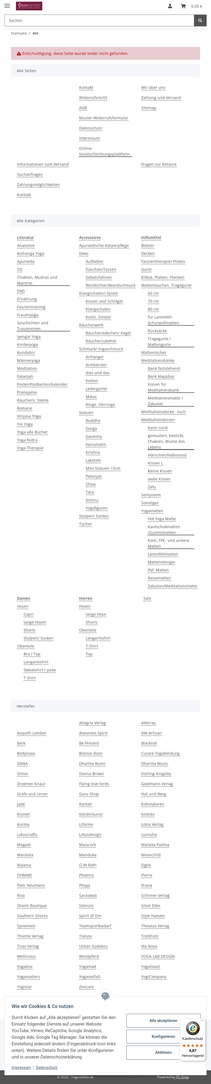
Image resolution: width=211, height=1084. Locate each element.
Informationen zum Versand (43, 164)
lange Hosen (35, 622)
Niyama (24, 865)
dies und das (98, 372)
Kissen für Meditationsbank (163, 387)
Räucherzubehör (101, 340)
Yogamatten (152, 510)
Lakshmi (93, 460)
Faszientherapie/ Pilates (163, 261)
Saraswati (88, 895)
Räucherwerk (91, 325)
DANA (22, 763)
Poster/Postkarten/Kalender (42, 384)
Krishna (93, 452)
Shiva (91, 484)
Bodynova (26, 753)
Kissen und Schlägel (104, 301)
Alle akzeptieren (161, 1020)
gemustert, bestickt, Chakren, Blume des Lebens (166, 441)
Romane (24, 408)
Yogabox (24, 966)
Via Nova (149, 946)
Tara (90, 492)
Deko (83, 253)
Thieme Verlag (30, 936)
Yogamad (87, 966)
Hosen (23, 606)
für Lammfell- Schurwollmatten (163, 319)
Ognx (146, 865)
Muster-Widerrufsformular (103, 117)
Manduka (87, 854)
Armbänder (96, 364)
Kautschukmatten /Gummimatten (164, 529)
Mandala (25, 854)
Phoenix (86, 875)
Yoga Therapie (30, 448)
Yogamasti (150, 966)
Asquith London (31, 733)
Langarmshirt (36, 662)
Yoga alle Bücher (32, 432)
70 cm (153, 301)
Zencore (86, 986)
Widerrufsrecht (93, 97)
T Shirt (30, 677)
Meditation (27, 368)
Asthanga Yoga (30, 253)
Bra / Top (32, 654)
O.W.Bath (87, 865)
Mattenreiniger (162, 562)
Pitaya (84, 885)
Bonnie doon (90, 753)
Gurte (146, 269)
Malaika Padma (155, 844)
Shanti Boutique (32, 905)
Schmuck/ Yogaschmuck (101, 348)
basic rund (158, 427)
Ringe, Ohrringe (100, 404)
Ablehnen (161, 1052)
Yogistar (24, 986)
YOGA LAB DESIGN (158, 956)
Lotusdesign (90, 834)
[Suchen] (200, 20)
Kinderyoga (27, 344)
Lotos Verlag (152, 824)
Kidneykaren (152, 804)
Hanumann (96, 444)
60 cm (153, 293)
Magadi (24, 844)
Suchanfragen (30, 174)
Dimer (22, 773)
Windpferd (89, 956)
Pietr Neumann (31, 885)
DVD (21, 291)
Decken (148, 253)
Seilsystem (151, 494)
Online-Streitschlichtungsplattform (104, 151)
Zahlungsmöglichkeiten (38, 184)
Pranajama (27, 392)
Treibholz (150, 936)
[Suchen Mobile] (99, 20)
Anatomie (26, 245)
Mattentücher (153, 352)
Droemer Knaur (31, 783)
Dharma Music (154, 763)
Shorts (29, 630)
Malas (91, 396)
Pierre (146, 875)
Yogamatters (28, 976)
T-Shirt (92, 646)
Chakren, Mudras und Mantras (37, 280)
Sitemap (148, 107)
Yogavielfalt (89, 976)
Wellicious (26, 956)
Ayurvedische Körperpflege (104, 245)
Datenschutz (48, 1067)
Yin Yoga (25, 424)
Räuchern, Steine (33, 400)
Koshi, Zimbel (98, 317)
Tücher (85, 523)
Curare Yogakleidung (160, 753)
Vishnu (92, 500)
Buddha (93, 420)
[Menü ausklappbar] (7, 3)
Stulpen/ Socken (94, 516)
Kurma (23, 824)
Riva (21, 895)
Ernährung (27, 299)
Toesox (85, 936)
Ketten (92, 380)
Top (89, 654)
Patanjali (25, 376)
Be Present (89, 743)
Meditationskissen (158, 419)
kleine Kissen (160, 471)
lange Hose (96, 614)
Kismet (23, 814)
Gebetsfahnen (99, 277)
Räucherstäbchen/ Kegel (108, 333)
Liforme (86, 824)
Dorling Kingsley (156, 773)
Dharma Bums (92, 763)
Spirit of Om (90, 915)
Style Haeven (153, 915)
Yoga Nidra (27, 440)
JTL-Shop (182, 1077)
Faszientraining (31, 306)
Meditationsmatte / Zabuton (165, 400)
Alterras (148, 722)
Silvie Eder (150, 905)
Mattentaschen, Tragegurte (166, 285)
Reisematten (159, 578)
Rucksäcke (157, 330)
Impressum (23, 1067)
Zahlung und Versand (161, 97)
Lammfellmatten (163, 554)
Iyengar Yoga (29, 336)
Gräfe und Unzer (32, 793)
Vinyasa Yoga (29, 416)
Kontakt (86, 87)
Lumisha (149, 834)
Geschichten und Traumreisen (32, 325)
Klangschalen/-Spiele (98, 293)
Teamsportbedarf (95, 925)
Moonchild (151, 854)
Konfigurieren (161, 1036)
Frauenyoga (27, 314)
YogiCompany (153, 976)
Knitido (147, 814)
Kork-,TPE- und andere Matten (168, 543)
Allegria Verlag (92, 722)
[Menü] (202, 1021)
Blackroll (149, 743)
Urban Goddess (93, 946)
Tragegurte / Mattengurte (159, 341)
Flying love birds (94, 783)
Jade (21, 804)
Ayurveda (25, 261)
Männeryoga (28, 360)
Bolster (147, 245)
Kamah (85, 804)
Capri (29, 614)
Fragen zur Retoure (159, 164)
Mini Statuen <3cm (103, 468)
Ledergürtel (96, 388)
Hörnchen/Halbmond (167, 455)
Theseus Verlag (155, 925)
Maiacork (87, 844)
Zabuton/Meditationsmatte (172, 586)
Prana (146, 885)
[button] (170, 6)
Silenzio (86, 905)
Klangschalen (98, 309)
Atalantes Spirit (93, 733)
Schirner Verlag (155, 895)
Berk (21, 743)
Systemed (26, 925)
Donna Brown (91, 773)
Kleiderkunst (90, 814)
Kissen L (155, 463)
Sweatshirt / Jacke (40, 669)
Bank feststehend (164, 368)
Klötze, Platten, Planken (162, 277)
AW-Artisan (151, 733)
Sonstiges (150, 502)
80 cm (153, 309)
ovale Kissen (159, 479)
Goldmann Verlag (157, 783)
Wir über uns (153, 87)
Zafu (152, 486)
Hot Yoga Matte (162, 518)
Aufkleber (95, 261)
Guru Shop (89, 793)
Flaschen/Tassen (101, 269)
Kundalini (26, 352)
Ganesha (94, 436)
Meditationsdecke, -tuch (163, 411)
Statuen (86, 412)
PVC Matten (158, 570)
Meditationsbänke (157, 360)
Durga (91, 428)
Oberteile (25, 646)
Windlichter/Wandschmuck (110, 285)
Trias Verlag (28, 946)
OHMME (24, 875)
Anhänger (95, 356)
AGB (83, 107)
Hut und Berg (153, 793)
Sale (147, 598)
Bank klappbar (161, 376)
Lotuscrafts (27, 834)
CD (19, 269)
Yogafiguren (97, 508)
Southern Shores (32, 915)
